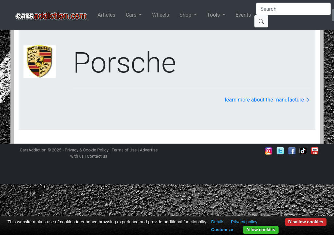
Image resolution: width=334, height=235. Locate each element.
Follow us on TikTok (303, 151)
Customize (222, 229)
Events (243, 15)
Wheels (160, 15)
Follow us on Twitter (280, 151)
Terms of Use (124, 150)
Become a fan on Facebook (292, 151)
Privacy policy (244, 221)
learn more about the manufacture (268, 100)
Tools (214, 15)
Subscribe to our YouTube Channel (315, 151)
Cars (132, 15)
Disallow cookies (305, 221)
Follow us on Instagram (269, 151)
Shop (185, 15)
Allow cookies (260, 229)
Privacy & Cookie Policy (87, 150)
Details (217, 221)
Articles (106, 15)
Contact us (97, 156)
